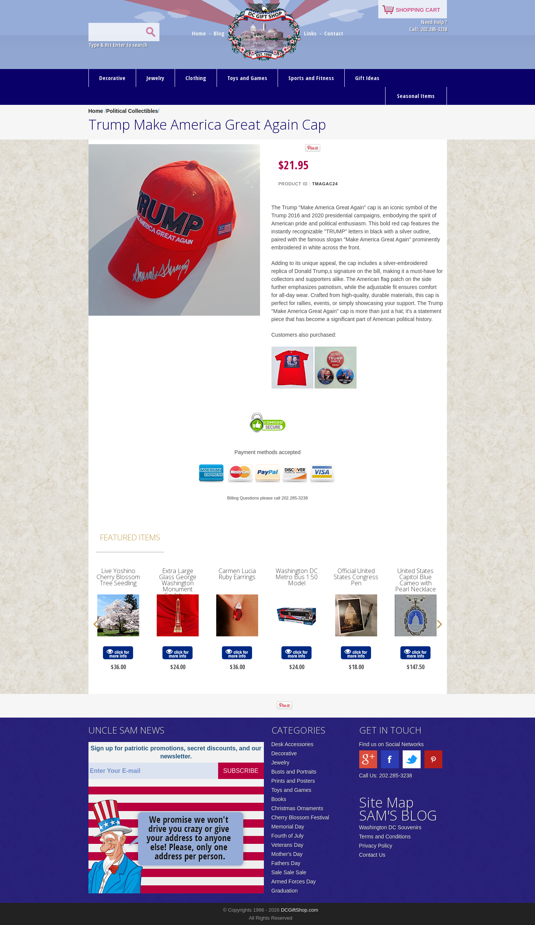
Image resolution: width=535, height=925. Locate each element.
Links (310, 33)
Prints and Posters (293, 781)
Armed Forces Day (294, 881)
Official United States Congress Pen (356, 577)
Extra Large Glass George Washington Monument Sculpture (177, 583)
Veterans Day (288, 845)
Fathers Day (286, 863)
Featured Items (130, 537)
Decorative (112, 78)
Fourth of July (288, 836)
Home (199, 33)
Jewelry (155, 78)
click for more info (118, 653)
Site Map (386, 802)
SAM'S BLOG (398, 815)
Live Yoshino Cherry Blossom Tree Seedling (118, 577)
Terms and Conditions (385, 836)
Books (279, 799)
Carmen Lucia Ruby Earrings (237, 574)
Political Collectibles (132, 111)
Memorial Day (288, 827)
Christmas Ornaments (297, 808)
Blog (220, 33)
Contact (333, 33)
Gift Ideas (367, 78)
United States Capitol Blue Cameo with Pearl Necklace (415, 580)
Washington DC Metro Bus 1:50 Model (296, 577)
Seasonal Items (416, 96)
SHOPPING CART (418, 10)
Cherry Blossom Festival (300, 817)
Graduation (285, 891)
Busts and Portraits (294, 772)
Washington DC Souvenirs (390, 827)
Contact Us (372, 855)
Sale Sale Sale (289, 872)
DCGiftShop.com (299, 910)
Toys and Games (247, 78)
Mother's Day (287, 854)
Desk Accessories (292, 744)
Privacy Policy (375, 846)
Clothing (195, 78)
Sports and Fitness (311, 78)
